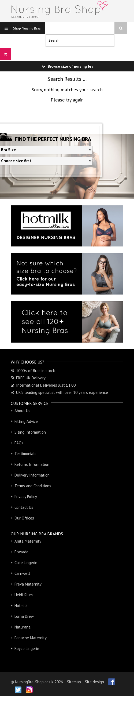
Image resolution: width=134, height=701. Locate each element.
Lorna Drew (24, 616)
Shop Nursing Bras (20, 28)
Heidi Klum (23, 595)
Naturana (22, 627)
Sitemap (74, 681)
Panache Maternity (30, 637)
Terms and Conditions (32, 486)
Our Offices (24, 518)
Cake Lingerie (25, 562)
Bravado (21, 552)
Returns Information (31, 464)
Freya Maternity (28, 584)
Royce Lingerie (26, 648)
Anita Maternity (27, 541)
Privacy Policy (25, 496)
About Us (22, 410)
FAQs (18, 443)
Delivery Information (32, 475)
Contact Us (23, 507)
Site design (94, 681)
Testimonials (25, 453)
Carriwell (22, 573)
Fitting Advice (26, 421)
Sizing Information (30, 432)
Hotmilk (21, 605)
